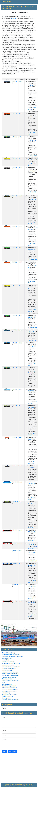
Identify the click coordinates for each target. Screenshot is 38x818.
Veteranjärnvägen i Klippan (9, 691)
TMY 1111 (15, 502)
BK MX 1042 (31, 484)
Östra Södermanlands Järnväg (10, 700)
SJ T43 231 (33, 346)
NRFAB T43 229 (32, 340)
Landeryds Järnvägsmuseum (10, 672)
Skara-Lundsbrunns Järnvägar (10, 680)
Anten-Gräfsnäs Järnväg (8, 653)
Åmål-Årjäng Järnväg (7, 696)
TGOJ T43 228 (32, 317)
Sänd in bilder (12, 751)
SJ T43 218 (33, 199)
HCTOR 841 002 (32, 327)
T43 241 (15, 368)
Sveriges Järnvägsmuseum (9, 687)
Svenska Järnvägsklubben (9, 686)
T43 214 (14, 158)
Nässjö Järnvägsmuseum (9, 677)
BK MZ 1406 (31, 545)
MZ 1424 (15, 601)
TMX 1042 (15, 482)
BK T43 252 (31, 391)
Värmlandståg (6, 693)
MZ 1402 (14, 530)
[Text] (19, 721)
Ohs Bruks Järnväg (7, 679)
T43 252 (15, 389)
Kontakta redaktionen (27, 786)
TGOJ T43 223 (32, 249)
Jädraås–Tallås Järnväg (8, 661)
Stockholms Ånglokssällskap (10, 689)
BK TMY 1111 (31, 503)
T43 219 (14, 226)
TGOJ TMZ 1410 (32, 561)
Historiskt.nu (5, 660)
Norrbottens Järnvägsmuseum (10, 675)
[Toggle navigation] (35, 1)
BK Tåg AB (13, 18)
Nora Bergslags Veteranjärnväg (10, 673)
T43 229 (15, 330)
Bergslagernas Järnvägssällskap (10, 654)
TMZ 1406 (15, 543)
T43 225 (14, 262)
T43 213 (14, 137)
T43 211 (15, 82)
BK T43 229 (31, 332)
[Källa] (19, 730)
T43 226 (14, 285)
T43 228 (14, 315)
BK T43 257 (31, 407)
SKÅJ (3, 682)
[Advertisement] (13, 767)
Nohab (20, 81)
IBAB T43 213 (33, 156)
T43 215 (15, 168)
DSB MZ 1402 (31, 532)
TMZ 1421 (15, 585)
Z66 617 (14, 466)
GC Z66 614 (31, 439)
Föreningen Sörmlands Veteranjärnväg (12, 656)
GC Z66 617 (31, 467)
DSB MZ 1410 (31, 552)
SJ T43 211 (33, 85)
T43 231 (15, 343)
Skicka (5, 751)
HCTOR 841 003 (32, 259)
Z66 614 (14, 437)
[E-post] (19, 739)
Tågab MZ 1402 (32, 540)
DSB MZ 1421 (31, 586)
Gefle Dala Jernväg (7, 658)
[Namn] (19, 734)
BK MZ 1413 (31, 565)
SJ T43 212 (33, 117)
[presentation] (13, 745)
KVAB (19, 437)
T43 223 (15, 248)
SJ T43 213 (33, 140)
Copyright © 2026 (9, 784)
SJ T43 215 (33, 171)
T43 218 (15, 196)
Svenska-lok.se (6, 2)
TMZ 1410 (15, 551)
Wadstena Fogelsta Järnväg (9, 694)
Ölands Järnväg (6, 698)
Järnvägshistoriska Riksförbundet (11, 667)
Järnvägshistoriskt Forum (9, 668)
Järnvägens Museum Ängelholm (11, 663)
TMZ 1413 (15, 564)
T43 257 (15, 406)
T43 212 (14, 113)
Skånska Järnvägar (7, 684)
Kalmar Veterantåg (7, 670)
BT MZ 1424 (31, 603)
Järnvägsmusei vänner (8, 665)
